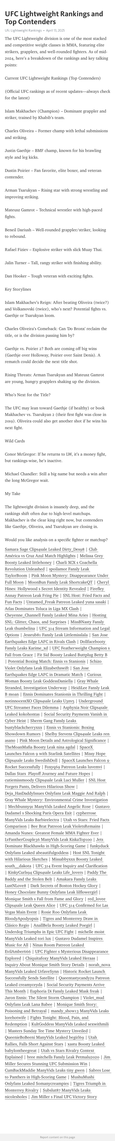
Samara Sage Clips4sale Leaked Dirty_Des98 (44, 549)
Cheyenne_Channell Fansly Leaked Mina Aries (46, 615)
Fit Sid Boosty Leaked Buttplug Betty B (72, 654)
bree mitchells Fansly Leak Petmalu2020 (63, 1057)
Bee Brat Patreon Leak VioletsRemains (65, 826)
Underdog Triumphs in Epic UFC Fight (39, 931)
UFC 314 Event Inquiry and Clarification (71, 865)
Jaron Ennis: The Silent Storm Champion (42, 997)
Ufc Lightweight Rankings (23, 30)
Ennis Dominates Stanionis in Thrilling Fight (63, 694)
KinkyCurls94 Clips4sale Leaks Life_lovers (45, 872)
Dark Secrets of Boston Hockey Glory (64, 885)
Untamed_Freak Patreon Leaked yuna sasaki (66, 601)
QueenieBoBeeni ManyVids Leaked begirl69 (44, 1037)
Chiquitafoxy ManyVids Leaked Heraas (60, 958)
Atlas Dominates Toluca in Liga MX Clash (42, 608)
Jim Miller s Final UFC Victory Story (64, 1096)
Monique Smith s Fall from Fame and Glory (44, 898)
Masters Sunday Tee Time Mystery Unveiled (48, 1030)
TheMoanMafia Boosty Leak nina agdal (40, 747)
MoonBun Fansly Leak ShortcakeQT (60, 582)
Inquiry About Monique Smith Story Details (44, 964)
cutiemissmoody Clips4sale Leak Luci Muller (44, 780)
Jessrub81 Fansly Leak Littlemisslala (55, 634)
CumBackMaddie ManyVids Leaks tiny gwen (44, 1070)
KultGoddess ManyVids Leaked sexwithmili (70, 1024)
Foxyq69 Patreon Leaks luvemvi (73, 766)
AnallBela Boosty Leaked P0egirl (63, 925)
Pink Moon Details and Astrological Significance (63, 740)
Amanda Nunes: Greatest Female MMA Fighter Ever (52, 833)
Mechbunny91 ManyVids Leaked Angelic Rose (49, 806)
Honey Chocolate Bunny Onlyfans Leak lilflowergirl (51, 892)
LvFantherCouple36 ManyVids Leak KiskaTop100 (48, 839)
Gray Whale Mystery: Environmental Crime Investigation (56, 799)
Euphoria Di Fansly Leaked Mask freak (64, 991)
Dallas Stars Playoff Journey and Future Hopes (47, 773)
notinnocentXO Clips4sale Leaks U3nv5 (39, 701)
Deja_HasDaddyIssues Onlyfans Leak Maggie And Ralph (55, 793)
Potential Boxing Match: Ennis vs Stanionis (46, 661)
